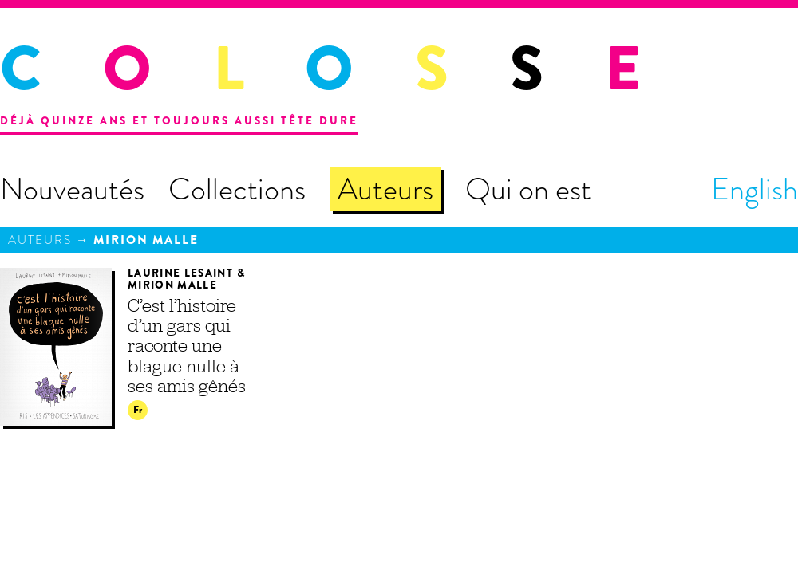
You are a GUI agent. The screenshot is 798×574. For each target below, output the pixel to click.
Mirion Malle (146, 240)
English (754, 189)
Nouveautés (72, 189)
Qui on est (528, 189)
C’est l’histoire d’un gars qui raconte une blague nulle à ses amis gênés (187, 345)
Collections (237, 189)
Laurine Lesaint (180, 273)
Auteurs (385, 189)
